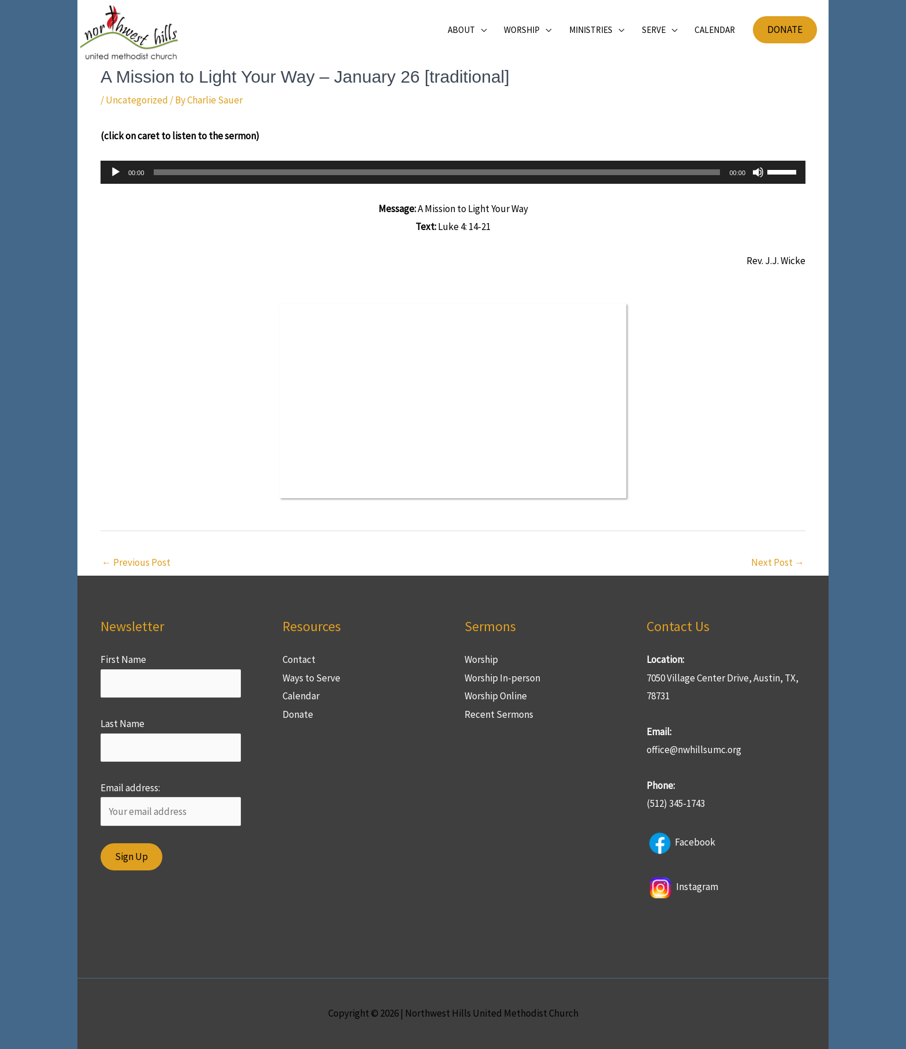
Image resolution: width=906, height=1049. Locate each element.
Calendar (301, 696)
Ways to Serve (311, 678)
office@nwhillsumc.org (694, 749)
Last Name (122, 723)
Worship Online (496, 696)
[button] (785, 29)
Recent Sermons (499, 714)
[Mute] (758, 172)
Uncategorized (137, 100)
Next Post (777, 562)
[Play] (115, 172)
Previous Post (136, 562)
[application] (453, 172)
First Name (123, 659)
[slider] (437, 172)
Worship (481, 659)
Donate (298, 714)
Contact (299, 659)
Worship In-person (502, 678)
